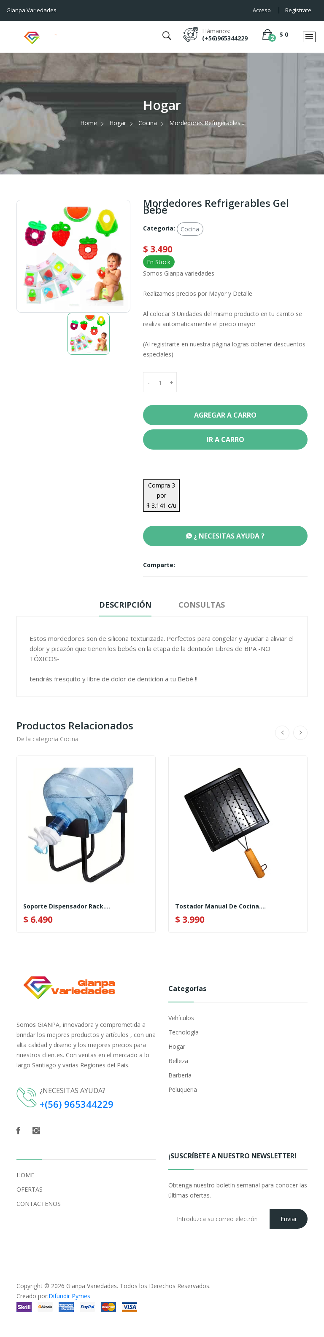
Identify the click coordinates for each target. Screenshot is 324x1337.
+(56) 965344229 (77, 1104)
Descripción (125, 605)
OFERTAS (29, 1189)
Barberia (180, 1075)
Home (88, 123)
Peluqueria (182, 1089)
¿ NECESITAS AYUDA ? (225, 536)
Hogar (117, 123)
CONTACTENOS (38, 1204)
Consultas (201, 605)
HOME (25, 1175)
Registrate (298, 10)
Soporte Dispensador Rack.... (66, 906)
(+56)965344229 (225, 38)
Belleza (178, 1061)
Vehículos (181, 1018)
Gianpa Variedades (91, 1286)
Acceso (262, 10)
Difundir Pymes (69, 1296)
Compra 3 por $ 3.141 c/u (161, 495)
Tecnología (183, 1032)
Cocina (147, 123)
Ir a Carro (225, 439)
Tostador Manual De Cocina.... (220, 906)
